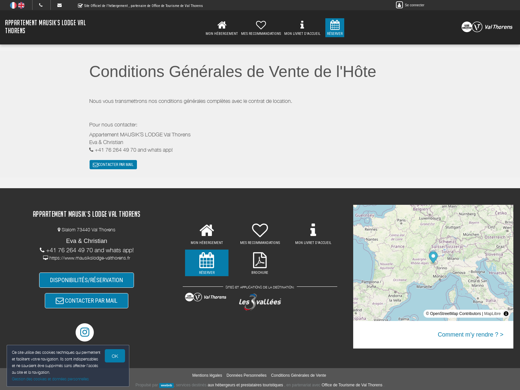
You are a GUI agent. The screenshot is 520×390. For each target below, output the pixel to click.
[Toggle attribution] (506, 314)
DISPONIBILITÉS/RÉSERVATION (86, 279)
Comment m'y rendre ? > (470, 334)
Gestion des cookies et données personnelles (50, 378)
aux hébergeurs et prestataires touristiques (245, 385)
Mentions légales (207, 375)
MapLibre (492, 313)
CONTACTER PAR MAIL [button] (113, 164)
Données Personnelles (247, 375)
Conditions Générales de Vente (298, 375)
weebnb (166, 385)
